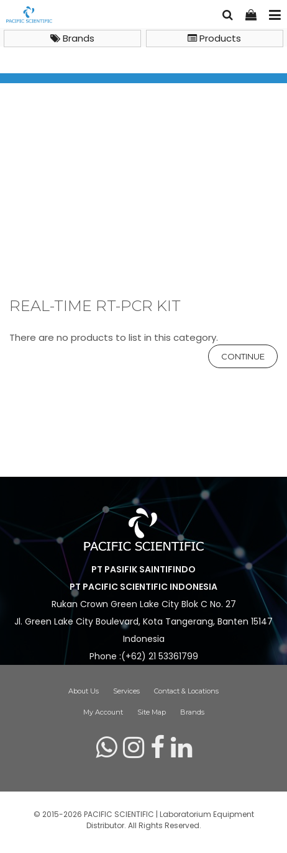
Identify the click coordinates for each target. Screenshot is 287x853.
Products (214, 38)
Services (126, 691)
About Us (83, 691)
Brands (72, 38)
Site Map (151, 712)
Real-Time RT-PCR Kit (59, 228)
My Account (103, 712)
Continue (243, 356)
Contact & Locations (186, 691)
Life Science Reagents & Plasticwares (113, 213)
